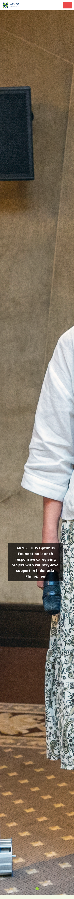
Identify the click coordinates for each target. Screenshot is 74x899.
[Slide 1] (37, 888)
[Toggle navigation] (67, 5)
